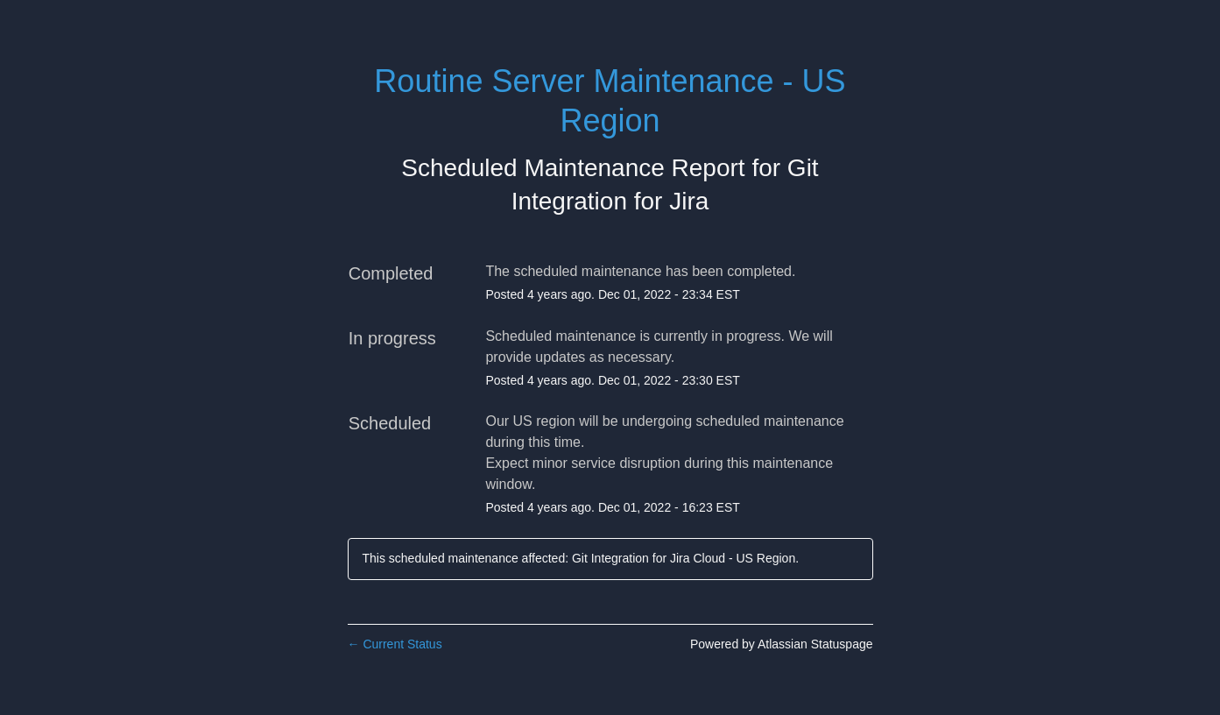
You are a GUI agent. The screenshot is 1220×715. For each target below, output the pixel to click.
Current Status (395, 644)
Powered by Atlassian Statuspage (781, 644)
